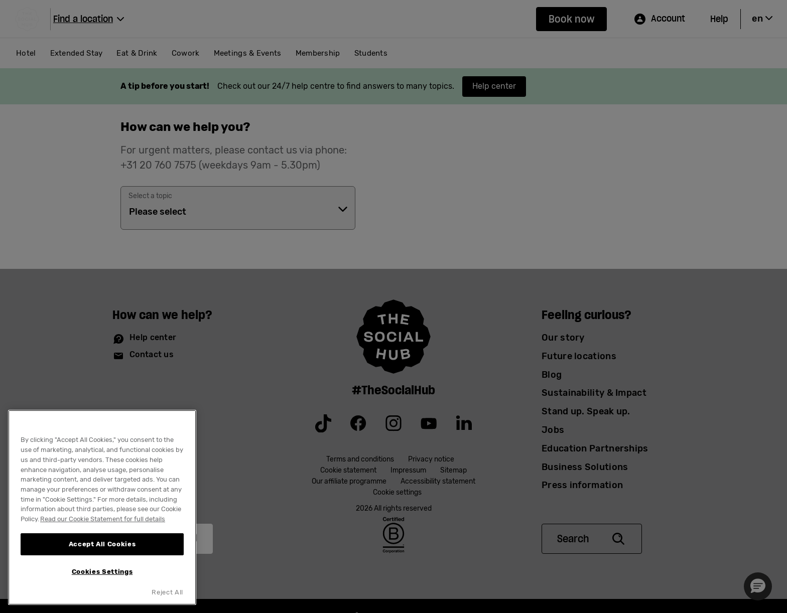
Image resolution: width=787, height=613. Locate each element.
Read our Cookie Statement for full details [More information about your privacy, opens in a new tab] (102, 519)
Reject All (167, 592)
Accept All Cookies (102, 544)
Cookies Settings (102, 571)
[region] (102, 507)
